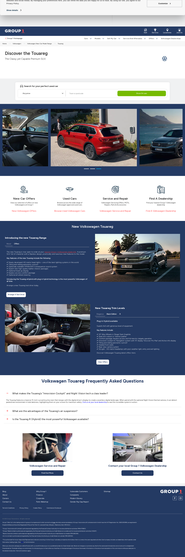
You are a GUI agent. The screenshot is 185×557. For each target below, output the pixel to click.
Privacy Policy (24, 508)
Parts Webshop (42, 502)
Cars (86, 38)
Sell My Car (112, 38)
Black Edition (112, 314)
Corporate (40, 498)
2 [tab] (92, 169)
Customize (164, 15)
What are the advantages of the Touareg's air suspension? (44, 411)
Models (98, 38)
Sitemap (107, 491)
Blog (4, 491)
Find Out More (47, 473)
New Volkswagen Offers (24, 211)
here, (54, 522)
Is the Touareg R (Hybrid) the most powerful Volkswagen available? (50, 419)
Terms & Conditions (8, 508)
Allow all (164, 7)
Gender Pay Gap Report (79, 502)
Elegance (100, 314)
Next (179, 138)
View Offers (103, 362)
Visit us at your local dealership (94, 402)
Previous (5, 138)
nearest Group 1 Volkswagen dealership (60, 252)
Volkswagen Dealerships (171, 38)
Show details (12, 22)
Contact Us (137, 473)
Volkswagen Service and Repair (115, 211)
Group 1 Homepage (13, 38)
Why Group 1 (41, 491)
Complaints (74, 495)
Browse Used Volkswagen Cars (69, 211)
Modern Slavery (76, 498)
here (22, 542)
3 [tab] (98, 169)
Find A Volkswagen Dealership (161, 211)
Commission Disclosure (54, 508)
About (8, 244)
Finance (39, 495)
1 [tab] (86, 169)
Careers (5, 498)
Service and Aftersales (132, 38)
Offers (151, 38)
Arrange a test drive (16, 295)
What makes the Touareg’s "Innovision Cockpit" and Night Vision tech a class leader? (60, 393)
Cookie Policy (37, 508)
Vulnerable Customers (79, 491)
